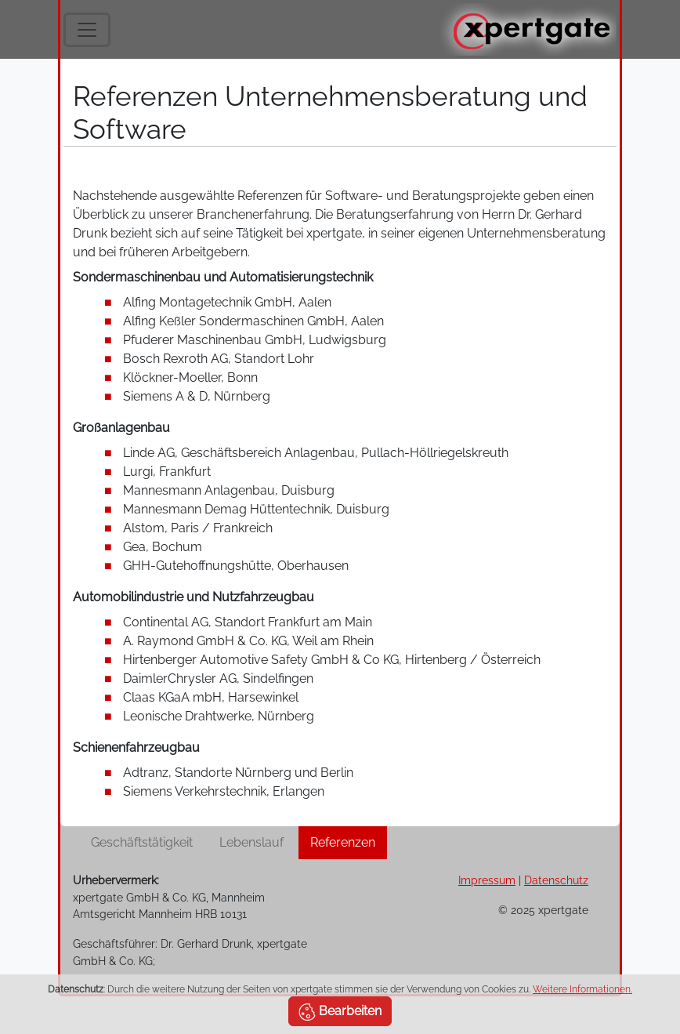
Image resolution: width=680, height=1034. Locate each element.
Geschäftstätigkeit (142, 842)
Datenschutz (556, 880)
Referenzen (342, 842)
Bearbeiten (340, 1012)
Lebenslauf (251, 842)
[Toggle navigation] (86, 30)
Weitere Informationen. (582, 989)
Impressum (486, 880)
